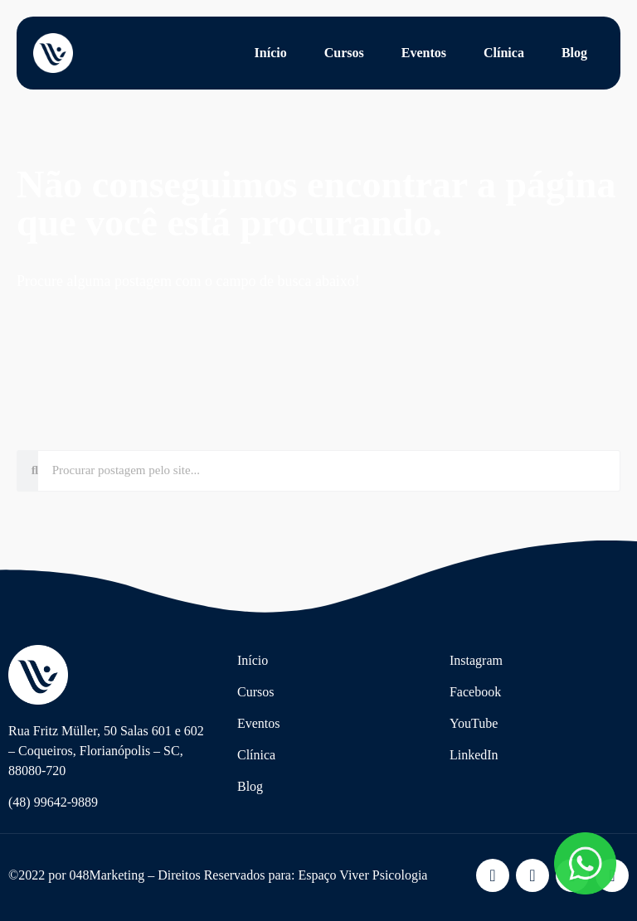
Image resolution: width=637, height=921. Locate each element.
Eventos (423, 53)
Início (271, 53)
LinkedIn (474, 755)
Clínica (504, 53)
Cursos (344, 53)
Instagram (476, 660)
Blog (574, 53)
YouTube (474, 723)
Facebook (475, 692)
